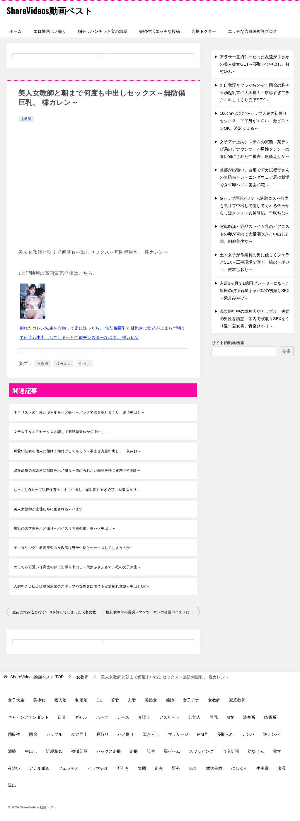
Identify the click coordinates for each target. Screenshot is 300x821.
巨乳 (213, 717)
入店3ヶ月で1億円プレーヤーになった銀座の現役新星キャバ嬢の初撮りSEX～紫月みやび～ (255, 290)
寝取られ (225, 734)
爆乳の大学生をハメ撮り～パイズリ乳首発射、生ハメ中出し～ (64, 528)
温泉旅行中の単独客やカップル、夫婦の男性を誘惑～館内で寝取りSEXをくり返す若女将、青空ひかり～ (254, 318)
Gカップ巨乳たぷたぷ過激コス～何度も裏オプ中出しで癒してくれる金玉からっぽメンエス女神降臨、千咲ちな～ (254, 205)
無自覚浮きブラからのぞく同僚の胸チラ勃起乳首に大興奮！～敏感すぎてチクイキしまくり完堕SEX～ (254, 92)
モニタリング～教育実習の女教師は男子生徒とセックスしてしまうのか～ (74, 548)
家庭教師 (237, 700)
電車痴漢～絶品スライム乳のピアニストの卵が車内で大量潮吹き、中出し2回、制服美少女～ (254, 233)
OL (99, 700)
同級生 (14, 734)
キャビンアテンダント (28, 717)
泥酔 (12, 751)
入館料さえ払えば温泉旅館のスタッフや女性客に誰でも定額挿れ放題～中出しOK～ (82, 586)
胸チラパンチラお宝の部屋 (102, 31)
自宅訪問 (230, 751)
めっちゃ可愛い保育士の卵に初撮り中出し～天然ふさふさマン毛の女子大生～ (77, 567)
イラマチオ (98, 768)
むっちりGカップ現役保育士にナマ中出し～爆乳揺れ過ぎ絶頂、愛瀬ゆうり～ (77, 490)
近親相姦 (54, 751)
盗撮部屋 (79, 751)
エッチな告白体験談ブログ (252, 31)
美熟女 (151, 700)
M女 (230, 717)
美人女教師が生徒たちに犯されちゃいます (48, 509)
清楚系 (249, 717)
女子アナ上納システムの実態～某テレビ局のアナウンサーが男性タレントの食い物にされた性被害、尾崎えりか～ (254, 149)
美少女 (39, 700)
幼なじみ (256, 751)
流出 (12, 785)
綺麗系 (270, 717)
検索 (286, 351)
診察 (151, 751)
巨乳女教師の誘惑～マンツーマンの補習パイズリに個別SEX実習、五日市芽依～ (153, 612)
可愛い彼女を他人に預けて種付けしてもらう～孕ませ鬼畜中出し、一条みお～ (77, 451)
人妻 (132, 700)
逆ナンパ (271, 734)
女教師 (26, 119)
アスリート (169, 717)
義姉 (170, 700)
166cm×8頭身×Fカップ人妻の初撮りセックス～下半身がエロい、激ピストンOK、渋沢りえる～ (254, 120)
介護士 (144, 717)
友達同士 (79, 734)
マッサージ (178, 734)
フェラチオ (68, 768)
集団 (142, 768)
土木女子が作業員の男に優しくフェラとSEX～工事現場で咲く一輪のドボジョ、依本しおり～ (254, 262)
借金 (193, 768)
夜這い (14, 768)
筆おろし (151, 734)
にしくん (239, 768)
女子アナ (191, 700)
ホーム (15, 31)
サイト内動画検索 (228, 342)
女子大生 (16, 700)
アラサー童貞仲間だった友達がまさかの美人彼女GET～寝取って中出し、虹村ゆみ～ (255, 64)
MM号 (202, 734)
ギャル (81, 717)
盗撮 (134, 751)
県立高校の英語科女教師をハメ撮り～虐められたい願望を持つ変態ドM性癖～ (77, 470)
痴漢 (281, 768)
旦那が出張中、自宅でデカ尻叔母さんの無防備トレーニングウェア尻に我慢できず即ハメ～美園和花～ (254, 177)
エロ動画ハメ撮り (49, 31)
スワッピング (201, 751)
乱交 (159, 768)
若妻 (115, 700)
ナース (123, 717)
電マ (277, 751)
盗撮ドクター (204, 31)
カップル (54, 734)
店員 (62, 717)
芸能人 (194, 717)
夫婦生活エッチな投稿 (159, 31)
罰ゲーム (172, 751)
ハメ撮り (125, 734)
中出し (84, 364)
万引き (123, 768)
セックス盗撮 (108, 751)
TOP (37, 677)
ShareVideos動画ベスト (50, 10)
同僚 (33, 734)
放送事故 (214, 768)
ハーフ (102, 717)
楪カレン (63, 364)
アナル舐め (39, 768)
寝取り (102, 734)
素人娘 (60, 700)
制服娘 (81, 700)
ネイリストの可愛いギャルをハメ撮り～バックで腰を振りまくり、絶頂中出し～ (79, 412)
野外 (176, 768)
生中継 (262, 768)
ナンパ (248, 734)
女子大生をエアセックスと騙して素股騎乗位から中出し (59, 432)
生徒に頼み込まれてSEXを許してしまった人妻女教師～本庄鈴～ (57, 612)
